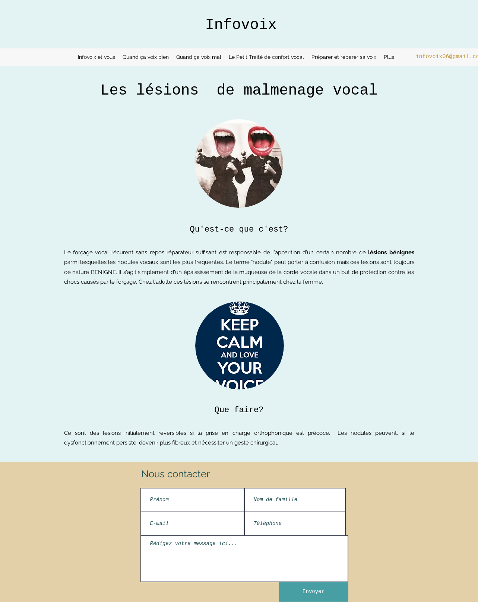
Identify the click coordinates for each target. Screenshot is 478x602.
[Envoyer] (313, 592)
